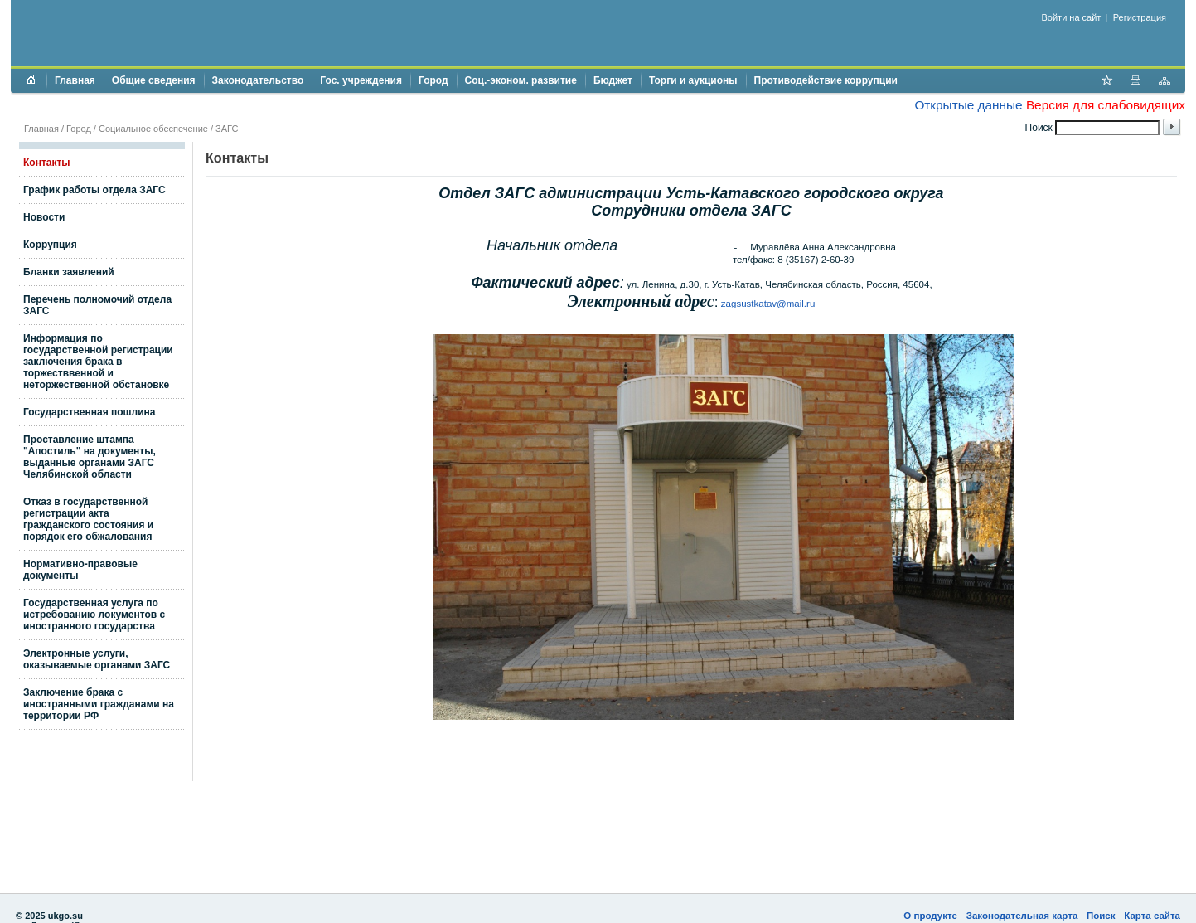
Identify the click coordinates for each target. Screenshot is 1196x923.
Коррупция (50, 244)
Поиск (1101, 916)
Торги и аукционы (693, 80)
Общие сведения (154, 80)
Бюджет (612, 80)
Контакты (46, 162)
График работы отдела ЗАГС (94, 190)
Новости (44, 217)
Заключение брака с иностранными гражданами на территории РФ (98, 704)
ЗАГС (226, 129)
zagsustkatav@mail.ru (768, 303)
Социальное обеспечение (153, 129)
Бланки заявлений (68, 272)
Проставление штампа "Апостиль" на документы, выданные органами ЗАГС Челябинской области (89, 457)
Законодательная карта (1022, 916)
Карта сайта (1152, 916)
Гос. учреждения (361, 80)
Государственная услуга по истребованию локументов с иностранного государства (94, 614)
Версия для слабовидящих (1105, 105)
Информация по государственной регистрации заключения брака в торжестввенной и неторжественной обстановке (98, 362)
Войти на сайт (1072, 17)
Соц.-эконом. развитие (521, 80)
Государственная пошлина (89, 412)
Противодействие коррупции (826, 80)
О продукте (930, 916)
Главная (75, 80)
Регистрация (1139, 17)
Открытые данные (968, 105)
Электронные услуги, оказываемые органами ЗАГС (96, 659)
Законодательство (258, 80)
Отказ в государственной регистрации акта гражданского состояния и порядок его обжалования (88, 519)
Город (433, 80)
